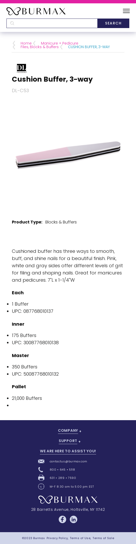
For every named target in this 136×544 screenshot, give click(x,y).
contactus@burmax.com (68, 461)
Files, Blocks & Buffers (40, 46)
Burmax (39, 538)
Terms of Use (80, 538)
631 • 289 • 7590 (63, 478)
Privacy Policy (57, 538)
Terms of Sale (103, 538)
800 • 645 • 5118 (62, 470)
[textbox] (51, 23)
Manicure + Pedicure (59, 43)
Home (26, 43)
